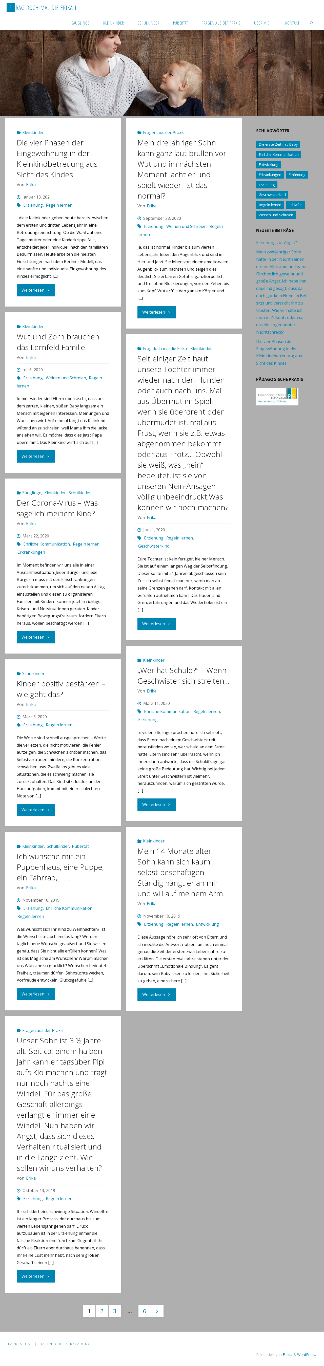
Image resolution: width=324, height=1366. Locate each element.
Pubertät (80, 846)
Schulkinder (80, 492)
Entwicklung (207, 924)
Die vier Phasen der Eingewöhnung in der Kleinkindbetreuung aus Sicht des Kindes (57, 158)
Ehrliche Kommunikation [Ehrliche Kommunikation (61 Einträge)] (279, 154)
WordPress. (306, 1354)
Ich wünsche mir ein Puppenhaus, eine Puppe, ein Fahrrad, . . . (60, 867)
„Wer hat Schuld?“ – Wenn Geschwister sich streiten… (183, 675)
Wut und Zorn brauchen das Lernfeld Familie (58, 341)
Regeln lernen (59, 205)
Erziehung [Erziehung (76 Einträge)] (267, 184)
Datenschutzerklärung (65, 1344)
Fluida (286, 1354)
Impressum (19, 1344)
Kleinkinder (33, 132)
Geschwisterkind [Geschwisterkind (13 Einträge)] (272, 194)
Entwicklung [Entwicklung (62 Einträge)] (268, 164)
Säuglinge (31, 492)
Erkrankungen (31, 552)
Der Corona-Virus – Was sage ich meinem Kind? (57, 507)
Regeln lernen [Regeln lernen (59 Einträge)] (270, 204)
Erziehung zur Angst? (276, 242)
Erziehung (33, 205)
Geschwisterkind (153, 546)
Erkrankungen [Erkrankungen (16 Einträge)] (270, 174)
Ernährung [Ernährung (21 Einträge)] (297, 174)
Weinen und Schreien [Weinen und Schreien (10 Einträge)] (276, 214)
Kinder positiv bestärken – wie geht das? (61, 688)
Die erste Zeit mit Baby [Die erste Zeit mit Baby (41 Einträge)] (278, 144)
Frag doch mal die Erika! (165, 348)
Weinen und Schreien (186, 226)
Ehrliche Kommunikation (46, 544)
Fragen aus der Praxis (163, 132)
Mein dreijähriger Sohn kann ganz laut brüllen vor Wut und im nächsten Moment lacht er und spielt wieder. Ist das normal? (181, 169)
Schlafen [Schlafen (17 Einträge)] (295, 204)
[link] (311, 22)
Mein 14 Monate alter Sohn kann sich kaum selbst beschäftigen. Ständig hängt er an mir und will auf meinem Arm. (181, 872)
